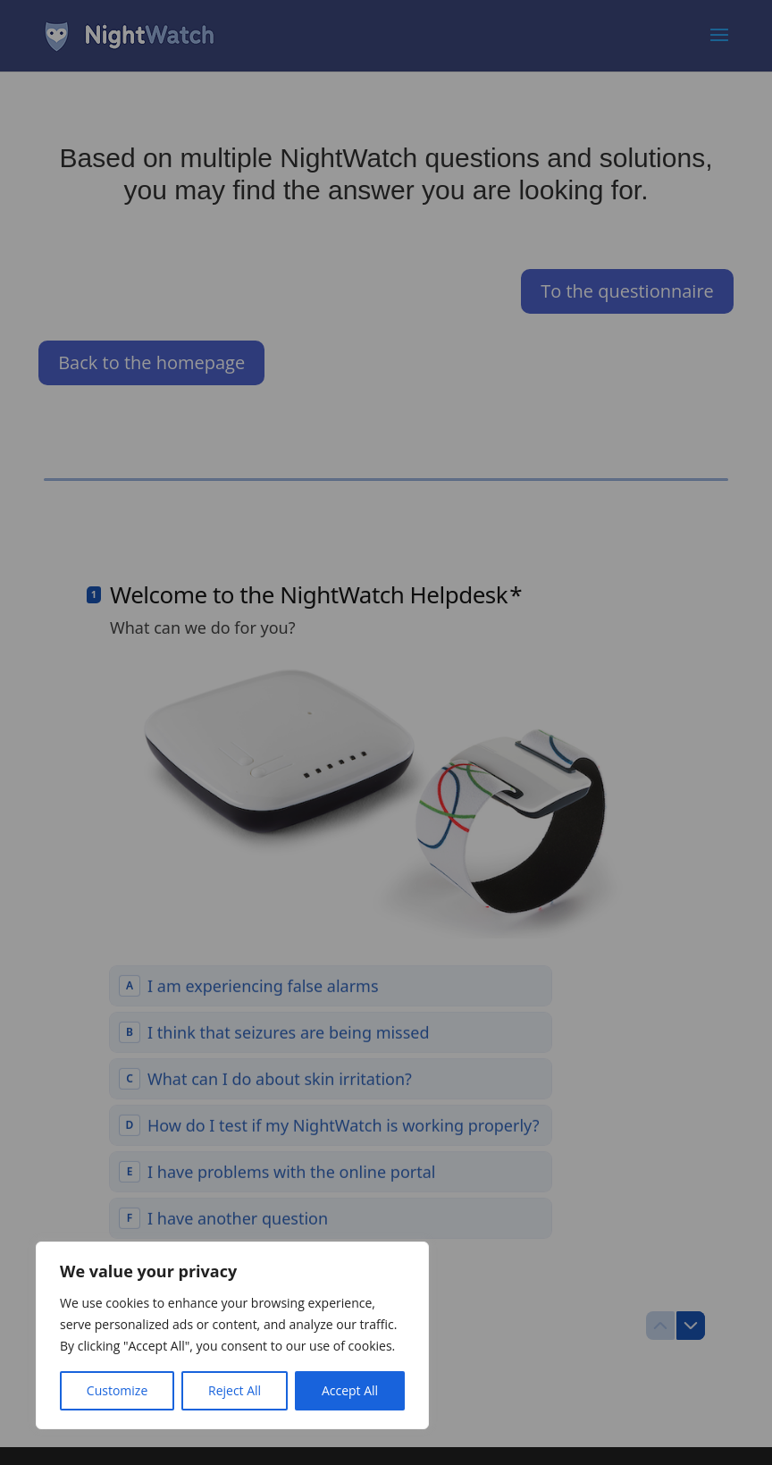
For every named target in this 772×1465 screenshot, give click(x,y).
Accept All (350, 1390)
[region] (232, 1335)
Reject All (234, 1390)
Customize (117, 1390)
